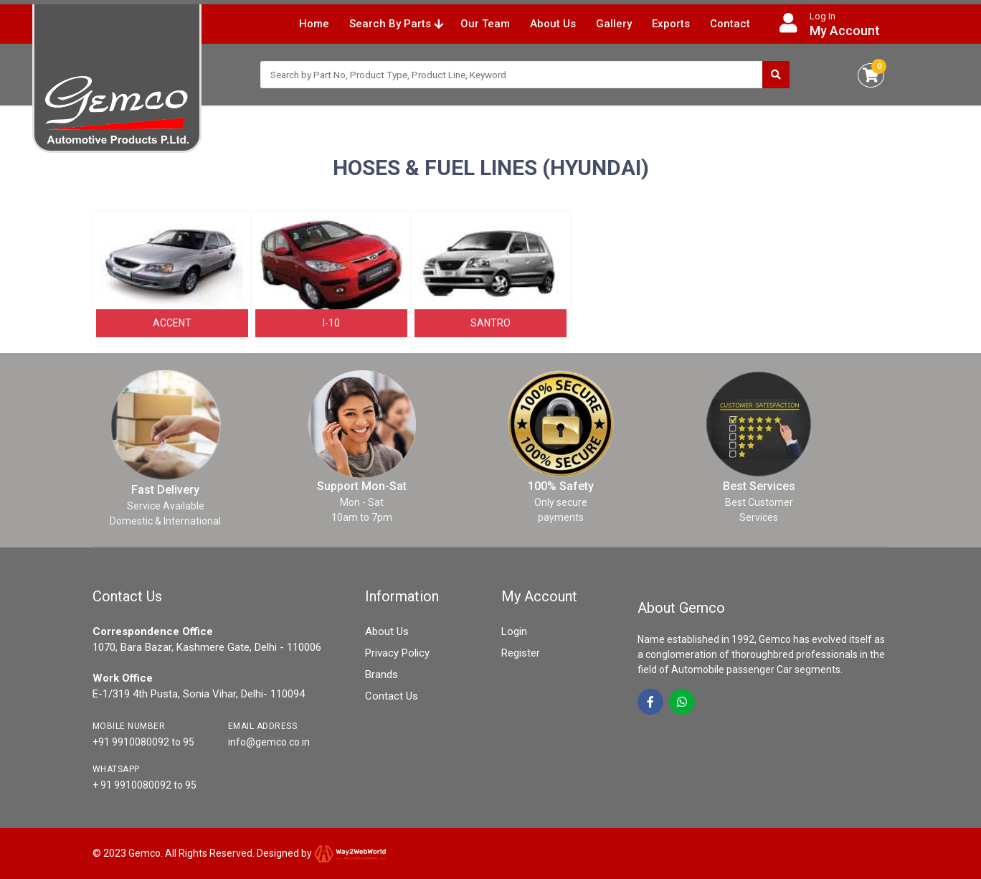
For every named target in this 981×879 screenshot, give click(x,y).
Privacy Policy (397, 653)
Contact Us (391, 696)
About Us (553, 23)
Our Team (485, 23)
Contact (730, 23)
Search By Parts (396, 23)
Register (520, 653)
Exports (671, 23)
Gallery (614, 23)
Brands (381, 674)
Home (314, 23)
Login (514, 631)
